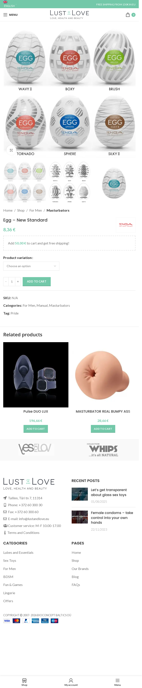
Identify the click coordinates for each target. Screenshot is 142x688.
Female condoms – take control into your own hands (112, 517)
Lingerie (9, 593)
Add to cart (36, 281)
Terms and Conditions (23, 532)
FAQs (76, 585)
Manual (42, 305)
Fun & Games (13, 585)
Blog (75, 577)
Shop (21, 210)
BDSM (8, 577)
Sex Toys (9, 560)
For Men (35, 210)
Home (8, 210)
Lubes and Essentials (18, 552)
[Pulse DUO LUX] (35, 374)
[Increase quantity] (18, 281)
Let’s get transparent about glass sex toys (109, 492)
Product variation (17, 257)
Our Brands (80, 569)
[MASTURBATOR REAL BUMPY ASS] (103, 374)
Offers (8, 601)
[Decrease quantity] (6, 281)
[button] (36, 429)
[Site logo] (69, 14)
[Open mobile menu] (10, 14)
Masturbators (58, 210)
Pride (15, 313)
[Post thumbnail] (80, 496)
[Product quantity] (12, 281)
